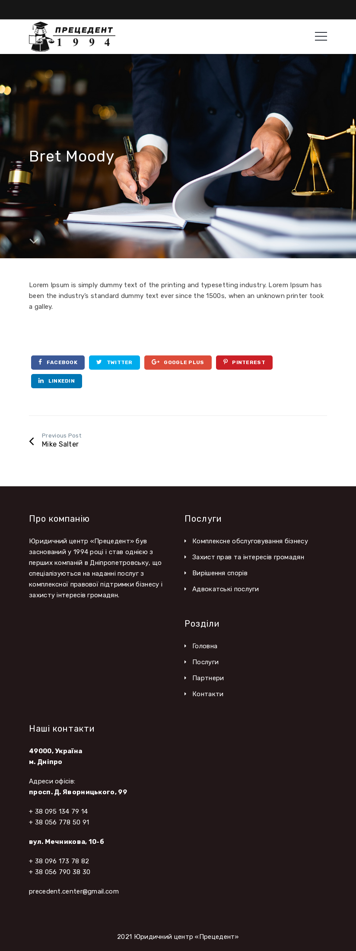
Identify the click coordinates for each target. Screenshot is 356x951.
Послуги (205, 662)
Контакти (207, 694)
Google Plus (178, 362)
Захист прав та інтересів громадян (248, 557)
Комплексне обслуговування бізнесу (250, 541)
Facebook (57, 362)
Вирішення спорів (220, 573)
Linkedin (56, 380)
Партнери (208, 678)
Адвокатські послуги (225, 589)
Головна (204, 646)
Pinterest (244, 362)
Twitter (114, 362)
